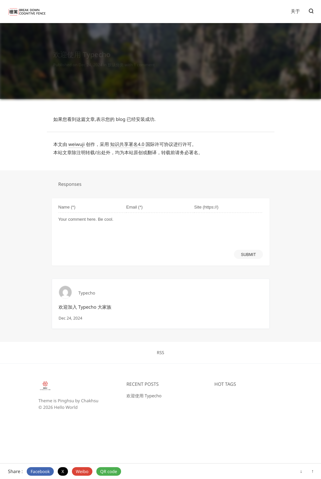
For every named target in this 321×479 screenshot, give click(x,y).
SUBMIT (248, 254)
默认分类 (116, 59)
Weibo (82, 471)
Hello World (66, 407)
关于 (295, 11)
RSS (160, 352)
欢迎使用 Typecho (143, 396)
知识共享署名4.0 (127, 144)
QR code (108, 471)
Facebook (40, 471)
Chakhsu (90, 401)
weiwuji (76, 144)
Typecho (87, 293)
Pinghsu (66, 401)
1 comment (144, 59)
